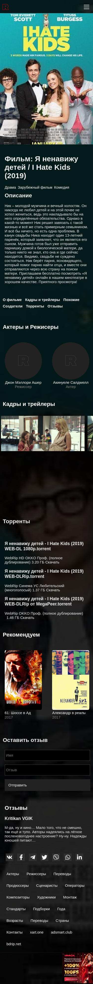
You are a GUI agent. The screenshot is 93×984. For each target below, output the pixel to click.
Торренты (35, 306)
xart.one (36, 932)
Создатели (13, 306)
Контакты (14, 932)
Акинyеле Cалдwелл (70, 382)
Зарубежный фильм (35, 187)
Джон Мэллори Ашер (23, 382)
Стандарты (16, 909)
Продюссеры (17, 885)
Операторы (75, 885)
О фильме (12, 300)
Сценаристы (47, 885)
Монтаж (70, 897)
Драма (10, 187)
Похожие (71, 300)
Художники (46, 897)
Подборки (41, 909)
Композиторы (18, 897)
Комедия (61, 187)
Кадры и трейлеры (42, 300)
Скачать (52, 562)
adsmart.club (61, 932)
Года (61, 909)
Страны (62, 920)
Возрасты (14, 920)
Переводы (62, 874)
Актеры (12, 874)
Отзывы (55, 306)
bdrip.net (13, 944)
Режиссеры (36, 874)
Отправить (17, 785)
